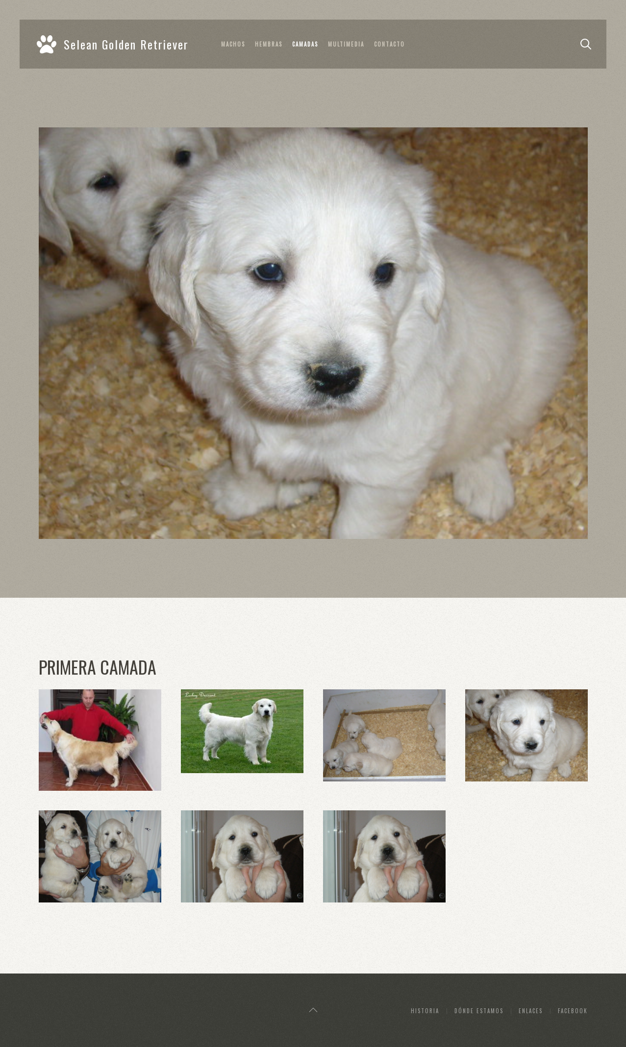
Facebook (573, 1011)
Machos (233, 44)
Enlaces (531, 1011)
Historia (425, 1011)
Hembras (268, 44)
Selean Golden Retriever (113, 44)
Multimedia (346, 44)
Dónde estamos (478, 1011)
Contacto (389, 44)
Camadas (305, 44)
